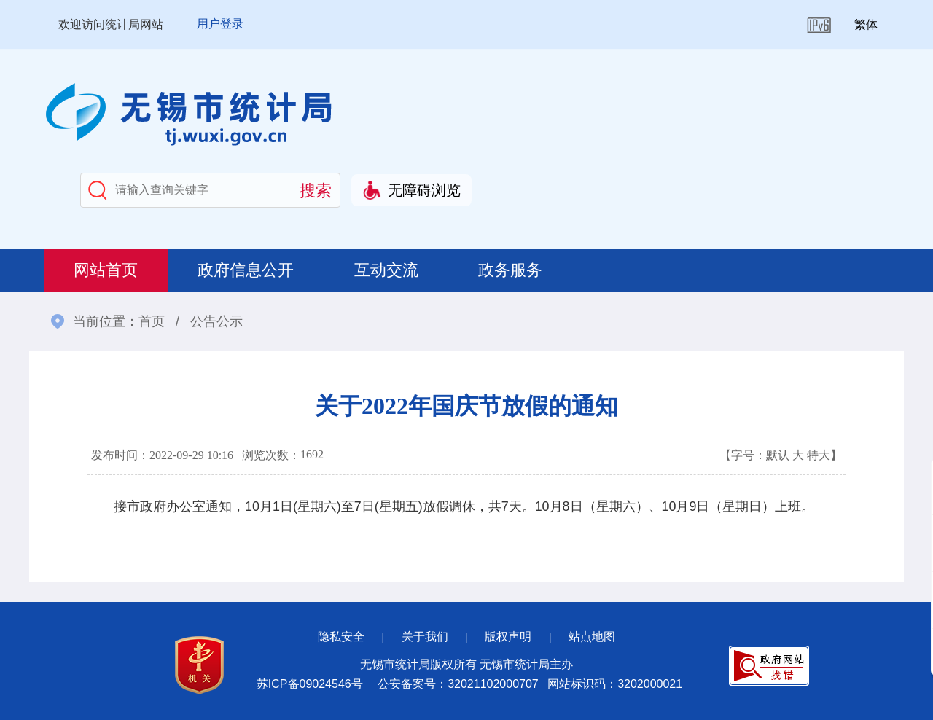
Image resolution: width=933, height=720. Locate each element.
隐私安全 (341, 636)
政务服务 (515, 270)
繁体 (866, 24)
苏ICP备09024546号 (310, 684)
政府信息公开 (248, 270)
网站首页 (106, 270)
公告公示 (216, 321)
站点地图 (592, 636)
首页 (151, 321)
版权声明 (508, 636)
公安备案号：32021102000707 (458, 684)
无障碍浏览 (424, 190)
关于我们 (425, 636)
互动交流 (389, 270)
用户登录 (220, 23)
